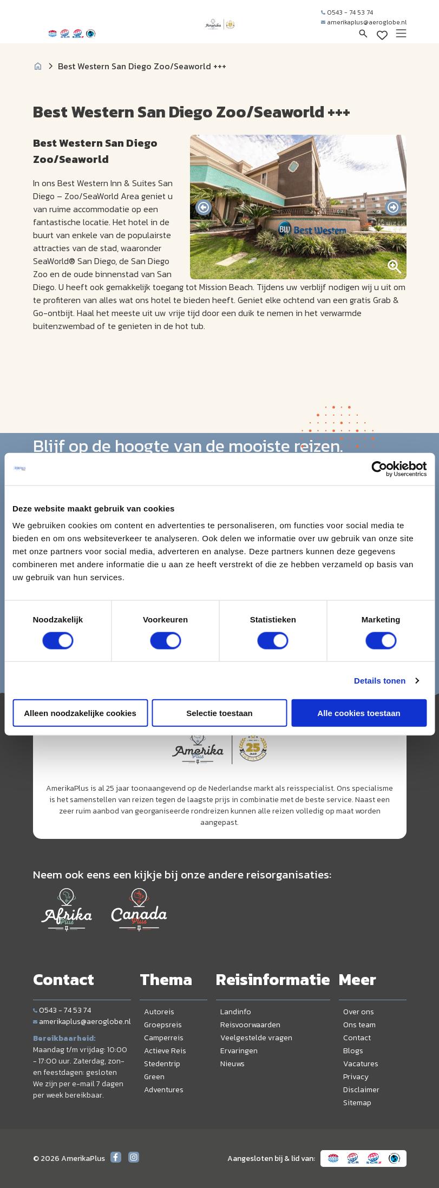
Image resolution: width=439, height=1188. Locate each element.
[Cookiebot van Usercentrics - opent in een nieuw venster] (379, 469)
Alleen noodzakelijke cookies (80, 713)
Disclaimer (361, 1089)
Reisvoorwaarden (250, 1025)
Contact (357, 1037)
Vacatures (360, 1063)
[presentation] (203, 207)
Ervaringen (239, 1050)
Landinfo (235, 1012)
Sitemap (357, 1102)
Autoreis (159, 1012)
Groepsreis (163, 1025)
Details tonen (379, 680)
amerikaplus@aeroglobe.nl (364, 22)
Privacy (356, 1076)
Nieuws (232, 1063)
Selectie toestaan (219, 713)
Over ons (358, 1012)
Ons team (359, 1025)
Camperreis (164, 1037)
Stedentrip (162, 1063)
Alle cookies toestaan (358, 713)
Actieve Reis (165, 1050)
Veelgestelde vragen (256, 1037)
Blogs (353, 1050)
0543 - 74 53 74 (347, 12)
